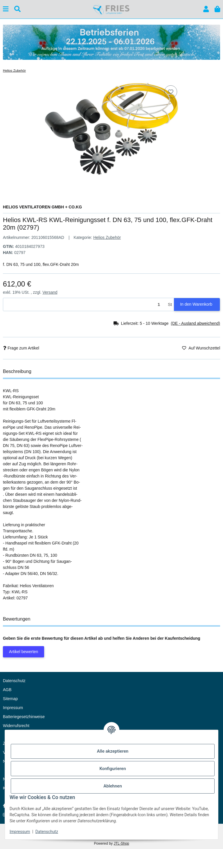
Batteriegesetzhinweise (24, 716)
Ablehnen (112, 786)
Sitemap (10, 698)
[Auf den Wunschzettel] (170, 91)
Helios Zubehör (107, 237)
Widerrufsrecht (16, 725)
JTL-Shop (121, 843)
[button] (206, 9)
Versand (49, 292)
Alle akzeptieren (112, 751)
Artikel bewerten (23, 651)
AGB (7, 689)
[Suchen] (17, 9)
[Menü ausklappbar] (5, 9)
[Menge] (84, 304)
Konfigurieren (112, 768)
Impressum (20, 831)
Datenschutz (46, 831)
